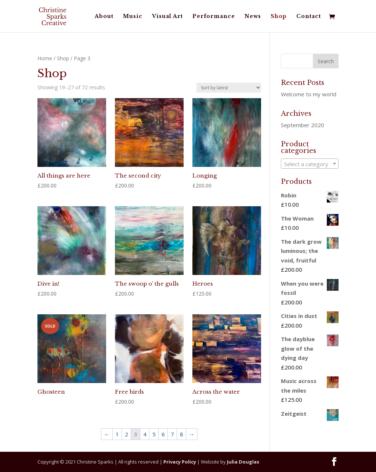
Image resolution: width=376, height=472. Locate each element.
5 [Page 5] (154, 434)
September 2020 (302, 125)
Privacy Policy (179, 461)
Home (44, 58)
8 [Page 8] (181, 434)
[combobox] (309, 163)
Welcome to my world (308, 94)
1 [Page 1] (117, 434)
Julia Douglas (243, 461)
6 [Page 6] (163, 434)
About (104, 16)
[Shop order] (228, 88)
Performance (213, 16)
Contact (308, 16)
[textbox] (309, 164)
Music (132, 16)
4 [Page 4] (145, 434)
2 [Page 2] (126, 434)
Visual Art (167, 16)
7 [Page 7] (172, 434)
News (253, 16)
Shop (279, 16)
